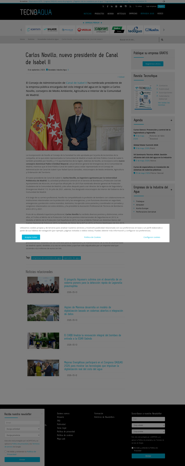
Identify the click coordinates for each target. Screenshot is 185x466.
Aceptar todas (31, 237)
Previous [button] (21, 29)
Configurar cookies (152, 237)
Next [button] (163, 29)
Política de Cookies (92, 237)
